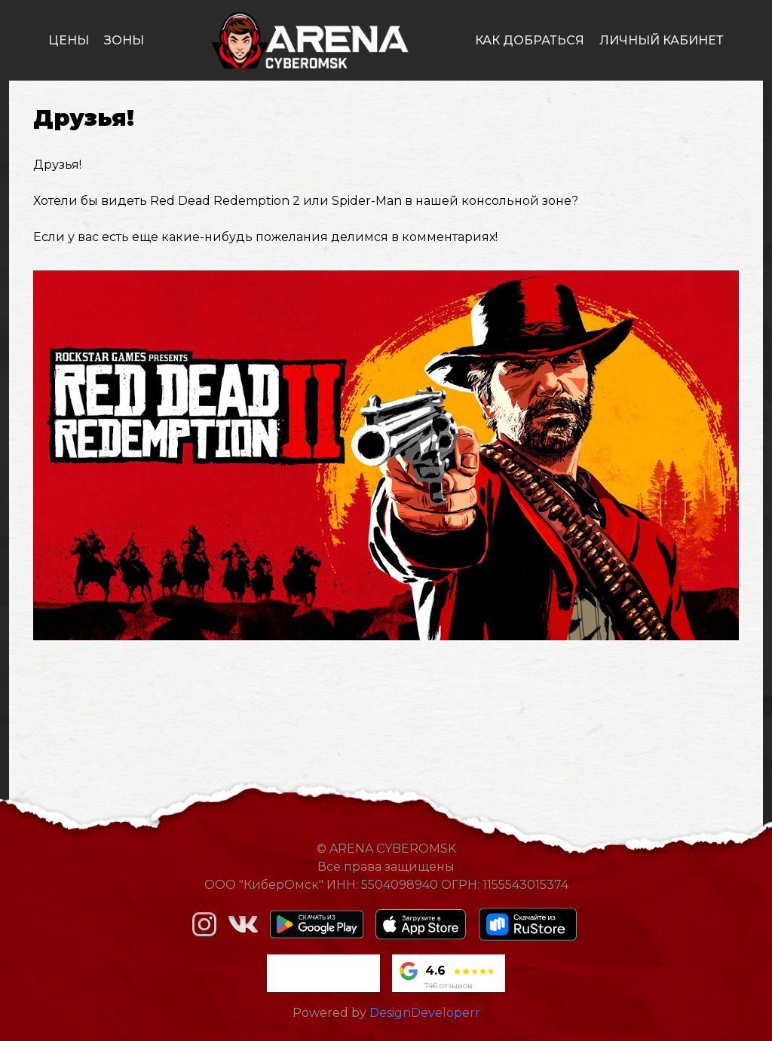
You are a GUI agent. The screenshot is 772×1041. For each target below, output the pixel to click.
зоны (124, 40)
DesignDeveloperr (424, 1013)
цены (68, 40)
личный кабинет (661, 40)
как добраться (529, 40)
